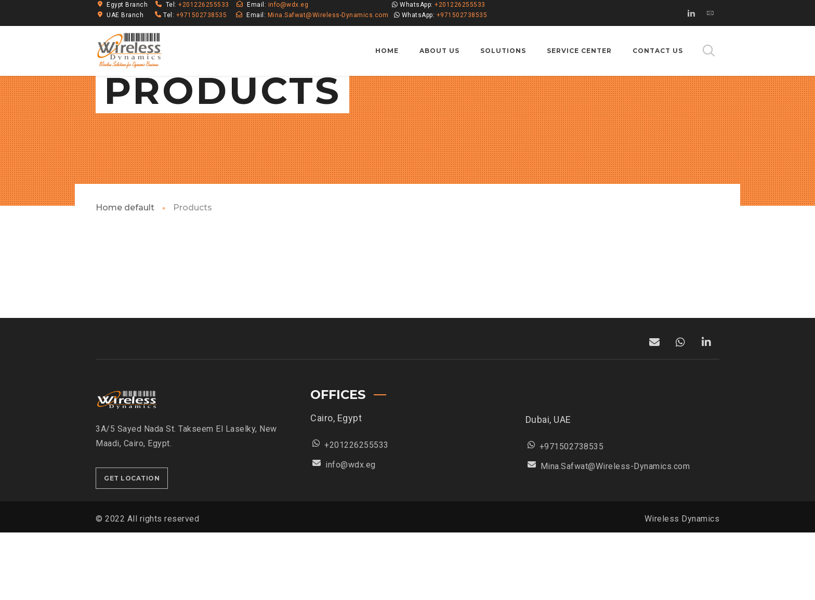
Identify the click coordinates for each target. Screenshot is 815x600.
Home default (125, 275)
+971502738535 (201, 15)
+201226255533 (204, 4)
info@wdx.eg (288, 4)
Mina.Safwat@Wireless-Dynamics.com (328, 15)
